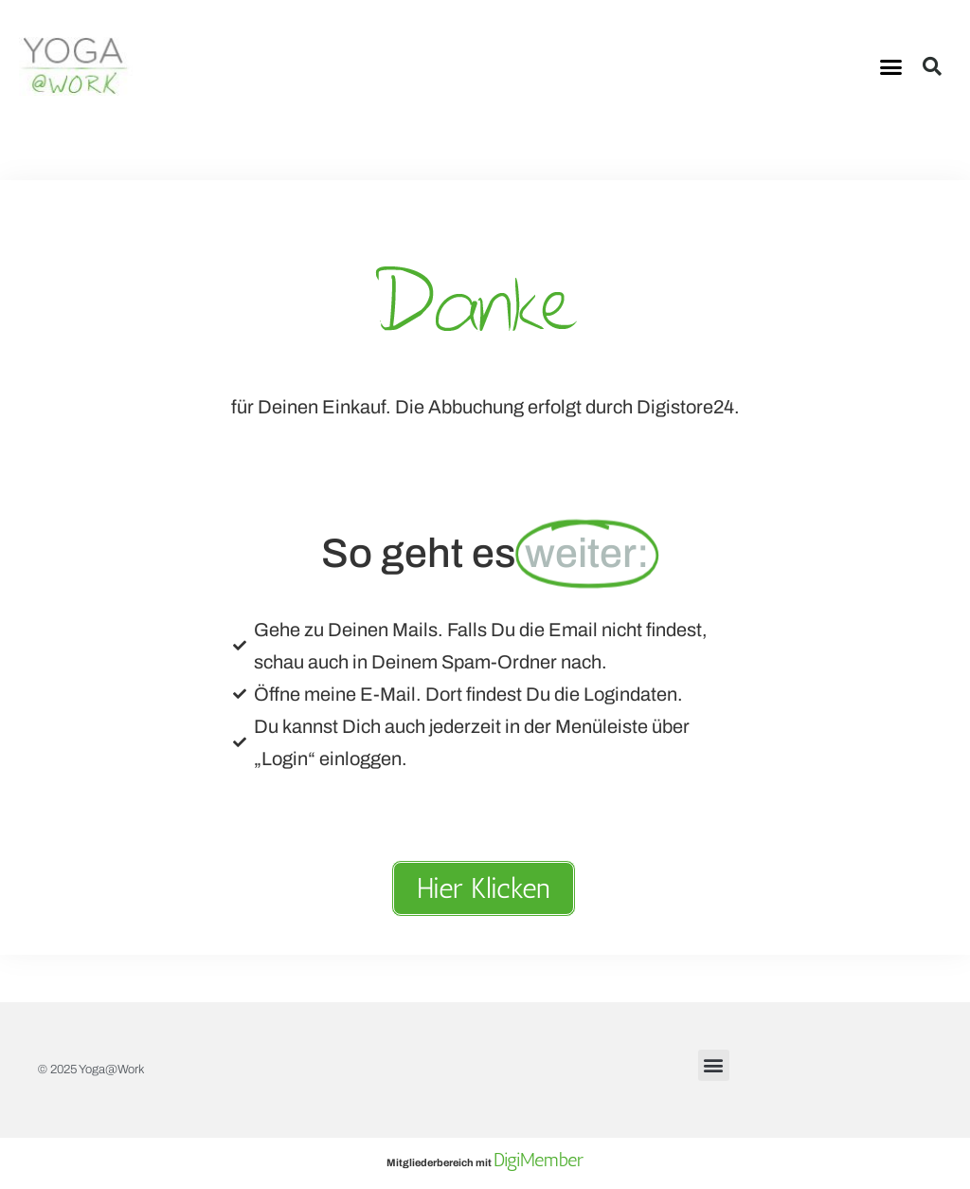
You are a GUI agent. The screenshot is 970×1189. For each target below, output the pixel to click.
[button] (891, 66)
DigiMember (539, 1159)
